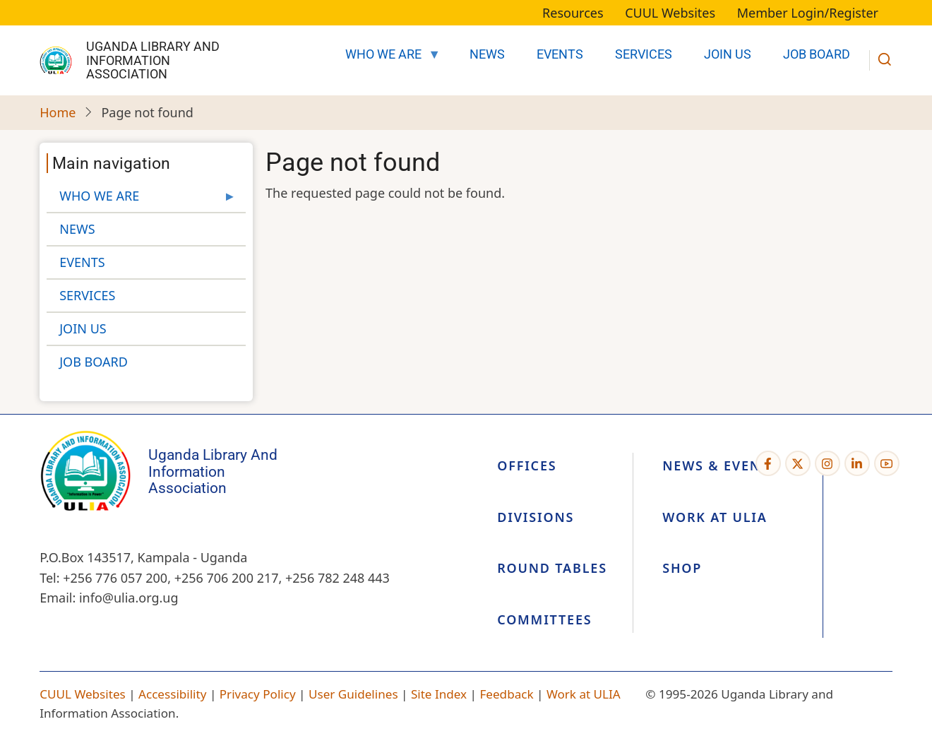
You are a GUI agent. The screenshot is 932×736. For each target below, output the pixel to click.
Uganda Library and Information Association (153, 60)
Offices (526, 465)
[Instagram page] (827, 463)
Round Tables (552, 567)
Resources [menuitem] (572, 12)
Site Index (439, 694)
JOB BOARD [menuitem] (816, 54)
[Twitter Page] (798, 463)
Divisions (535, 517)
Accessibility (172, 694)
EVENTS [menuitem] (560, 54)
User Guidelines (353, 694)
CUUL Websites (83, 694)
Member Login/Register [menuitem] (807, 12)
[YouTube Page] (887, 463)
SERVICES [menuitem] (643, 54)
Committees (544, 619)
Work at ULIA (714, 517)
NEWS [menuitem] (487, 54)
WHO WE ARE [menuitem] (387, 59)
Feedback (506, 694)
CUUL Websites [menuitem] (670, 12)
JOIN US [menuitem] (727, 54)
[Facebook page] (768, 463)
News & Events (719, 465)
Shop (682, 567)
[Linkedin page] (857, 463)
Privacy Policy (258, 694)
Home (58, 112)
